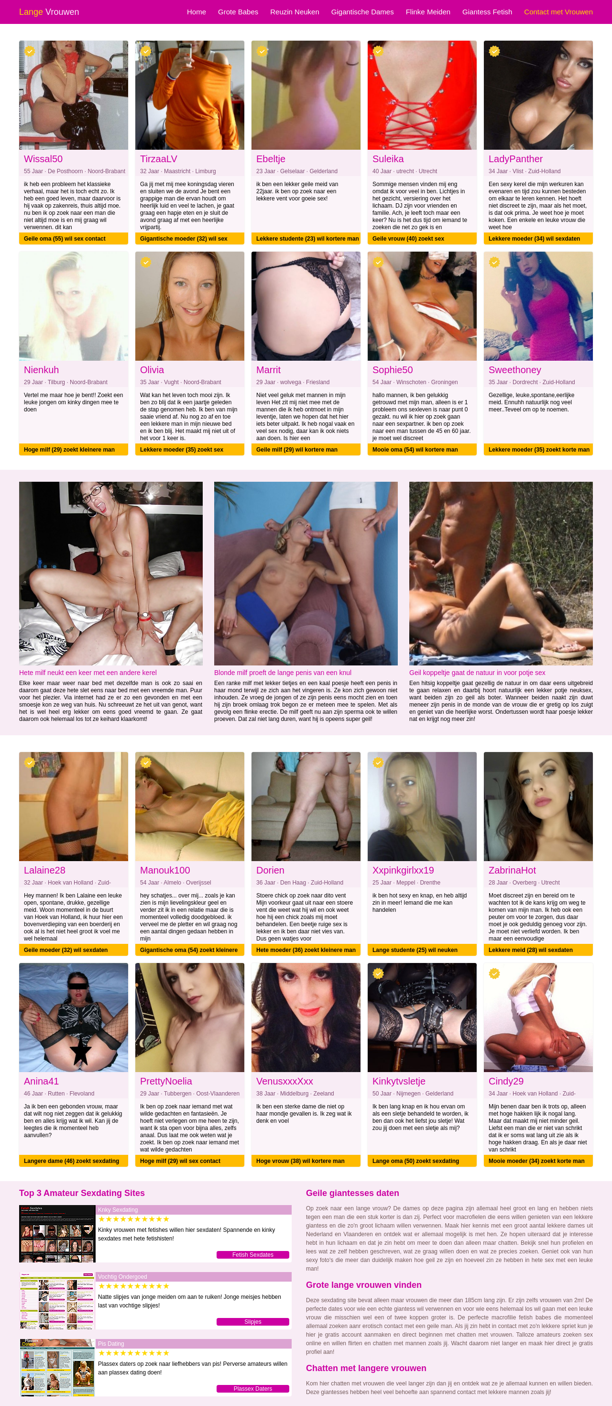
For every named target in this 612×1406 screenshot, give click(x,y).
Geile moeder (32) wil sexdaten (66, 950)
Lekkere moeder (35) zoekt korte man (539, 449)
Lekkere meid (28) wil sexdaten (531, 950)
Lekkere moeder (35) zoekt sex (181, 449)
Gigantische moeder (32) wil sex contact (184, 240)
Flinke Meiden (428, 12)
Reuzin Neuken (294, 12)
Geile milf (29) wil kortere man (297, 449)
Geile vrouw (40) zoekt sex (408, 238)
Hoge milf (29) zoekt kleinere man (69, 449)
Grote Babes (238, 12)
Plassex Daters (253, 1388)
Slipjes (252, 1321)
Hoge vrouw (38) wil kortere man (300, 1161)
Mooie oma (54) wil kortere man (415, 449)
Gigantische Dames (362, 12)
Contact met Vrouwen (558, 12)
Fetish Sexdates (252, 1254)
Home (196, 12)
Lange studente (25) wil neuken (415, 950)
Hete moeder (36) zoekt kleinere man (306, 950)
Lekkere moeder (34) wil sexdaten (534, 238)
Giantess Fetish (487, 12)
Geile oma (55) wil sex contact (65, 238)
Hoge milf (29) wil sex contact (180, 1161)
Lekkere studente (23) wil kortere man (307, 238)
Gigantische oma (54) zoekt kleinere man (189, 951)
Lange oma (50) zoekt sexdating (415, 1161)
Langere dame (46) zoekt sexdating (71, 1161)
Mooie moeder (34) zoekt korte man (537, 1161)
